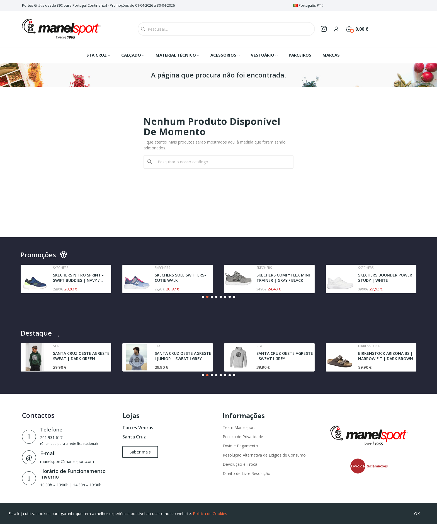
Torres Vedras (137, 427)
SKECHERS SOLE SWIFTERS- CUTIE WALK (180, 277)
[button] (203, 297)
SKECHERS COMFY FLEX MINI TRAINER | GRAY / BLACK (283, 277)
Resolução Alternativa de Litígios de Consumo (264, 455)
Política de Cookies (210, 513)
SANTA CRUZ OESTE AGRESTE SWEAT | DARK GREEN (81, 356)
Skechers (60, 268)
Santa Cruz (134, 437)
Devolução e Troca (240, 464)
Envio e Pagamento (240, 445)
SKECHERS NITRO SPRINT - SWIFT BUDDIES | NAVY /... (78, 277)
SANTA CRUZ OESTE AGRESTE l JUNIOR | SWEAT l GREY (183, 356)
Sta (56, 346)
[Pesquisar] (221, 162)
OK (417, 513)
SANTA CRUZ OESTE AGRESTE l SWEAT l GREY (284, 356)
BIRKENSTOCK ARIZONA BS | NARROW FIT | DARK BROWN (385, 356)
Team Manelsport (239, 427)
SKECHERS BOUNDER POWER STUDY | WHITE (385, 277)
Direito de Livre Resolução (246, 473)
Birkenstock (369, 346)
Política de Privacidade (243, 436)
